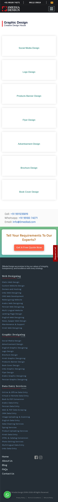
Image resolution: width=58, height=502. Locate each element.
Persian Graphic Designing (14, 379)
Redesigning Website (12, 299)
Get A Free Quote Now (29, 247)
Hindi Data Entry (9, 434)
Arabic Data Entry (10, 403)
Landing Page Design (12, 314)
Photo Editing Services (12, 441)
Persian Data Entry (10, 406)
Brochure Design (10, 355)
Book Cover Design (10, 365)
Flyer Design (8, 372)
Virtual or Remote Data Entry (15, 396)
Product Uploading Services (15, 431)
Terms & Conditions (34, 498)
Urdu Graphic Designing (13, 369)
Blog (4, 465)
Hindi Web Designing (12, 328)
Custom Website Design (13, 285)
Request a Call (55, 253)
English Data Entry (11, 420)
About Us (7, 461)
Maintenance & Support (13, 324)
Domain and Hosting (11, 289)
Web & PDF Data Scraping (14, 410)
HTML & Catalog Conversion (15, 438)
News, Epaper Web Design (14, 321)
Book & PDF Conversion (13, 399)
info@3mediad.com (24, 222)
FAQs (5, 469)
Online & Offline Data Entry (15, 392)
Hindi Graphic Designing (13, 358)
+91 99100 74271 (28, 218)
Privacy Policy (20, 498)
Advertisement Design (12, 344)
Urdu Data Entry (9, 448)
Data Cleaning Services (13, 424)
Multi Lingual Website (12, 310)
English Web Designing (13, 317)
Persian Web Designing (13, 307)
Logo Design (8, 351)
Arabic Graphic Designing (14, 376)
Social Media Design (11, 341)
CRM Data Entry (9, 413)
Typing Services (9, 427)
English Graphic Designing (15, 348)
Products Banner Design (13, 362)
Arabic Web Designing (12, 303)
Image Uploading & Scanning (16, 417)
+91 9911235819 (19, 214)
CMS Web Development (13, 296)
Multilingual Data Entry (13, 445)
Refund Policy (48, 498)
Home (5, 456)
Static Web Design (10, 282)
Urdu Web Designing (11, 293)
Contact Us (8, 473)
